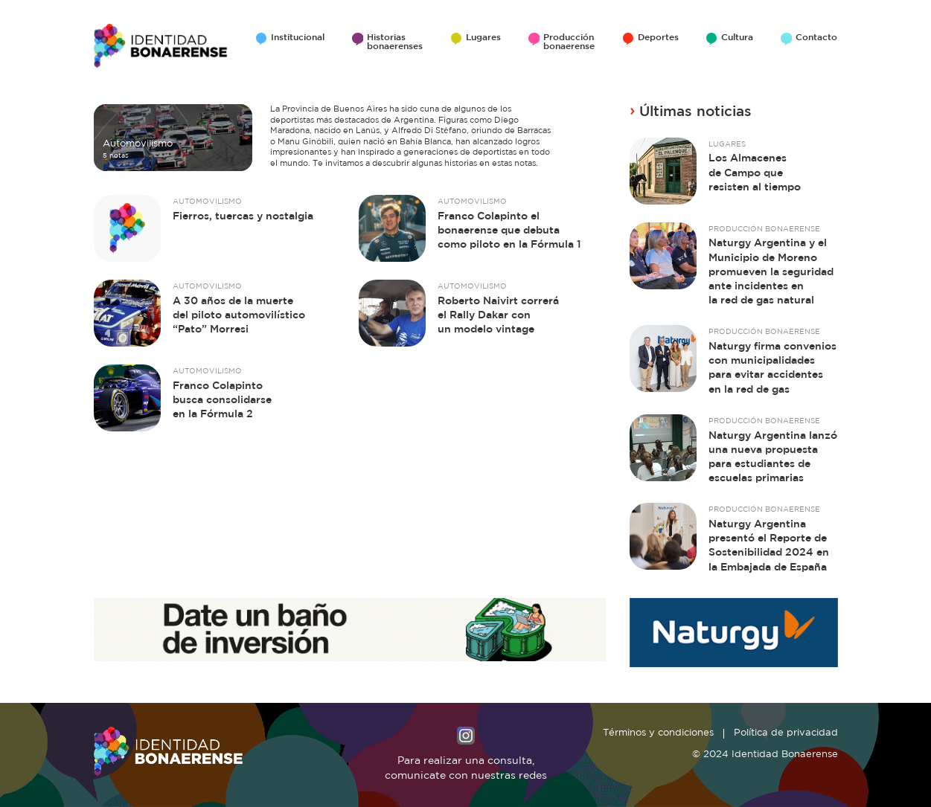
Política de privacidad (786, 733)
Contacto (816, 38)
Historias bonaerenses (395, 42)
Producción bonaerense (569, 42)
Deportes (658, 38)
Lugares (483, 38)
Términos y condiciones (658, 733)
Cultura (737, 38)
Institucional (297, 38)
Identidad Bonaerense (161, 46)
